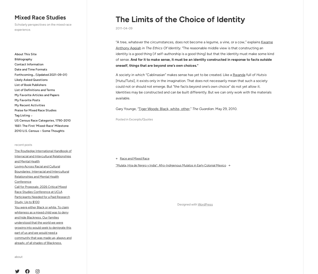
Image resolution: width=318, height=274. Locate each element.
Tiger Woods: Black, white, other (164, 109)
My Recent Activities (30, 105)
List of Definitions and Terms (35, 90)
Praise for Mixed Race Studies (36, 110)
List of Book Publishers (30, 85)
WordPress (205, 204)
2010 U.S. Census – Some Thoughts (39, 131)
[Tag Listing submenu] (31, 115)
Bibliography (23, 59)
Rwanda (239, 75)
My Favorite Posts (27, 100)
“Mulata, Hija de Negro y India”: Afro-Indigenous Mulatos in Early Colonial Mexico (171, 165)
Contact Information (29, 64)
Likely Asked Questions (31, 80)
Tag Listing (22, 115)
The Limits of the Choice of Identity (180, 19)
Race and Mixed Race (135, 158)
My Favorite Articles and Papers (37, 95)
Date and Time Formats (31, 69)
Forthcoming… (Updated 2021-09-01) (41, 75)
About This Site (26, 54)
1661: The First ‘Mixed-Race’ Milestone (42, 126)
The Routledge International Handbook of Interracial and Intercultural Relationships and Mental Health (43, 156)
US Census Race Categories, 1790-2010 (43, 120)
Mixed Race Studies (40, 17)
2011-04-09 (124, 28)
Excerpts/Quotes (141, 119)
